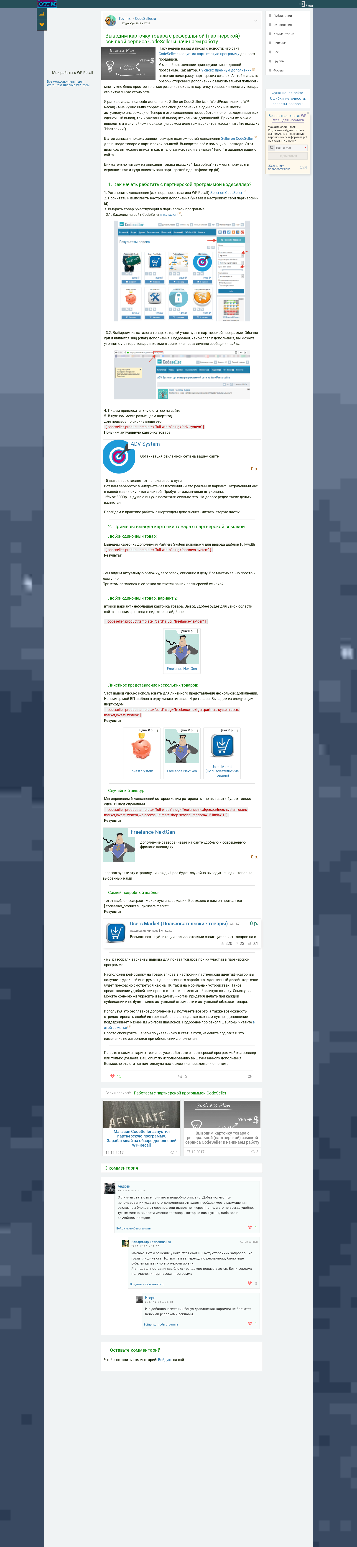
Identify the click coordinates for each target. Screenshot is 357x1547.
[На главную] (47, 4)
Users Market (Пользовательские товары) (222, 771)
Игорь (150, 1298)
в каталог (168, 214)
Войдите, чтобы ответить (133, 1228)
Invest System (142, 771)
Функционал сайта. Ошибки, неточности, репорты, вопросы (288, 98)
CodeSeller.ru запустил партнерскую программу (199, 54)
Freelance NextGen (182, 669)
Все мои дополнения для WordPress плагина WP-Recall (68, 83)
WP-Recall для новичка (289, 118)
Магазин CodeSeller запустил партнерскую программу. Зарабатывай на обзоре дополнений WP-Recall (141, 1138)
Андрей (124, 1186)
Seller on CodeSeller (237, 138)
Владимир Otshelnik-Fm (151, 1242)
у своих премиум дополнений (226, 70)
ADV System (145, 444)
